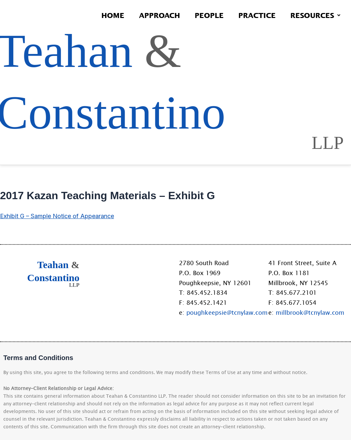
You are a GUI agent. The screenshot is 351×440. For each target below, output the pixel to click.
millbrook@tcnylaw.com (310, 312)
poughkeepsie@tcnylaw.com (227, 312)
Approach (159, 15)
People (209, 15)
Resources (315, 15)
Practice (257, 15)
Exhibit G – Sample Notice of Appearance (57, 216)
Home (112, 15)
